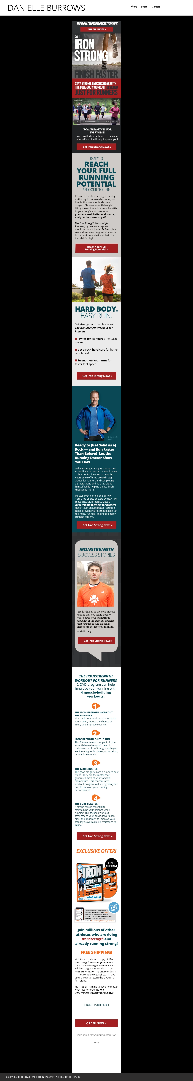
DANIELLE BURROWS (46, 8)
